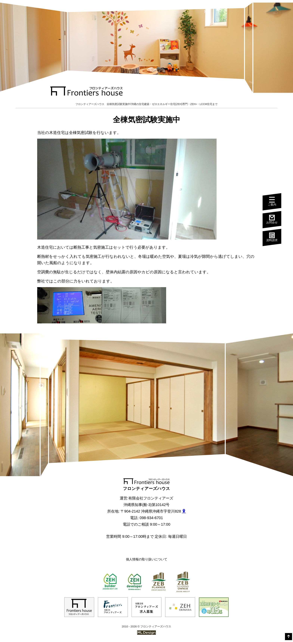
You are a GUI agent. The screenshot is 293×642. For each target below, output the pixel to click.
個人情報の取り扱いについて (146, 559)
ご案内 (274, 201)
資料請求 (274, 236)
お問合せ (274, 219)
